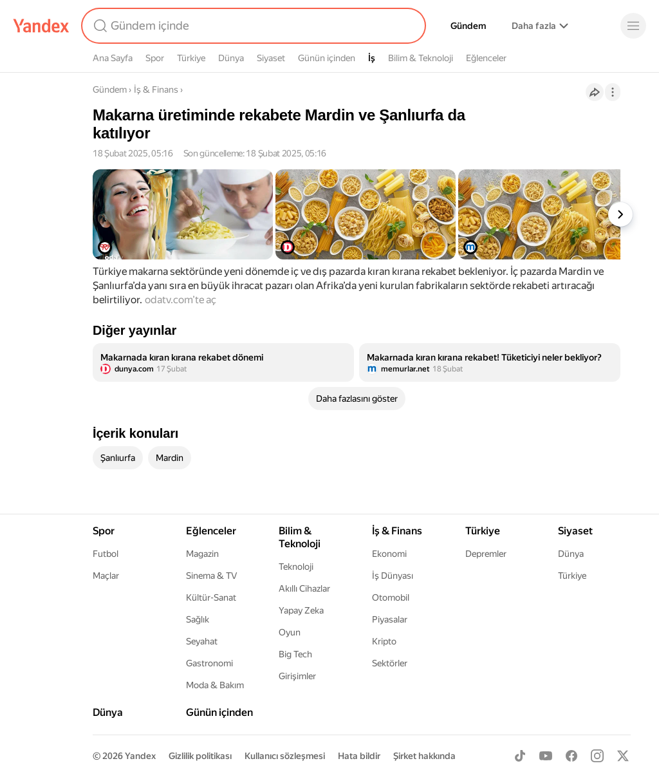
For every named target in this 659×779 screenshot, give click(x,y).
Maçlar (106, 575)
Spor (154, 58)
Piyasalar (389, 619)
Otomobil (390, 597)
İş (371, 58)
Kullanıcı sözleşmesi (285, 756)
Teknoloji (296, 566)
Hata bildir (359, 756)
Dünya (231, 58)
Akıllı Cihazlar (304, 588)
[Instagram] (597, 756)
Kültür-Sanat (211, 597)
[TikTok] (520, 756)
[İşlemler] (612, 92)
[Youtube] (546, 756)
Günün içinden (326, 58)
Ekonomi (389, 554)
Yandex (140, 756)
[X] (623, 756)
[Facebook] (571, 756)
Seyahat (202, 641)
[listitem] (223, 362)
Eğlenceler (486, 58)
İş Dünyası (392, 575)
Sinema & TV (211, 575)
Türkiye (191, 58)
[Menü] (633, 26)
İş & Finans (156, 89)
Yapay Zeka (301, 610)
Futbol (105, 554)
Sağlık (197, 619)
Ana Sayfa (113, 58)
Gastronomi (209, 663)
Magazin (202, 554)
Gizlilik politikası (200, 756)
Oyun (290, 632)
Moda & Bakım (215, 685)
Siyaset (271, 58)
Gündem (468, 26)
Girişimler (297, 676)
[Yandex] (41, 26)
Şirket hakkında (424, 756)
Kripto (384, 641)
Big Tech (295, 654)
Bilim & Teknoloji (420, 58)
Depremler (485, 554)
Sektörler (389, 663)
